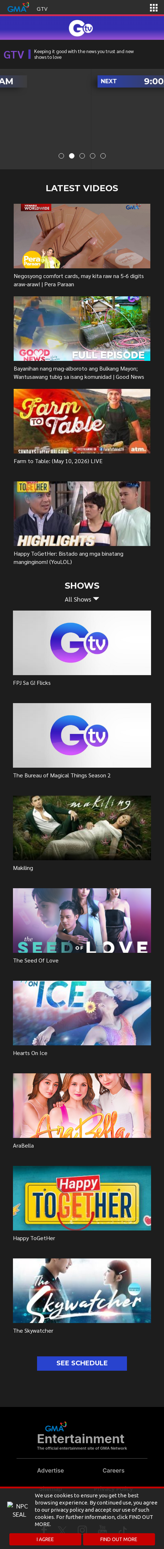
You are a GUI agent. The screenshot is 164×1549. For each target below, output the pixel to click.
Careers (113, 1470)
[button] (82, 599)
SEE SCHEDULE (82, 1363)
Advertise (50, 1470)
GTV (42, 8)
